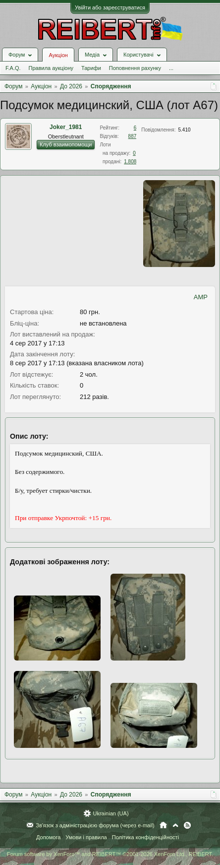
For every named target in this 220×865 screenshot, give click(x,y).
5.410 (184, 130)
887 (132, 136)
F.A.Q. (13, 68)
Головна (163, 825)
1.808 (130, 161)
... (171, 68)
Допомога (48, 837)
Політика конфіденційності (145, 837)
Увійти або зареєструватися (110, 7)
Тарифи (91, 68)
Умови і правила (86, 837)
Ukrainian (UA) (110, 813)
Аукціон (58, 55)
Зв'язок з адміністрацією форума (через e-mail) (95, 825)
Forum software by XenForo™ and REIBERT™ (110, 854)
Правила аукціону (51, 68)
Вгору (175, 825)
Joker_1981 (66, 127)
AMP (201, 297)
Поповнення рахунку (135, 68)
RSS (187, 825)
